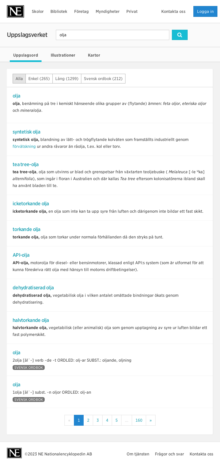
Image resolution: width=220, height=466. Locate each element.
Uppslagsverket (27, 34)
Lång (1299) (66, 78)
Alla (19, 78)
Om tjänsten (138, 454)
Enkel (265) (39, 78)
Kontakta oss (173, 11)
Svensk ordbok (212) (103, 78)
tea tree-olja (26, 164)
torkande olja (26, 229)
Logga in (205, 11)
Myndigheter (107, 11)
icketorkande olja (31, 203)
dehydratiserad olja (33, 287)
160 (138, 420)
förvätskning (24, 146)
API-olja (21, 255)
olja (16, 96)
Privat (132, 11)
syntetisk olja (26, 132)
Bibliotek (58, 11)
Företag (81, 11)
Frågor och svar (169, 454)
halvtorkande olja (31, 320)
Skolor (38, 11)
